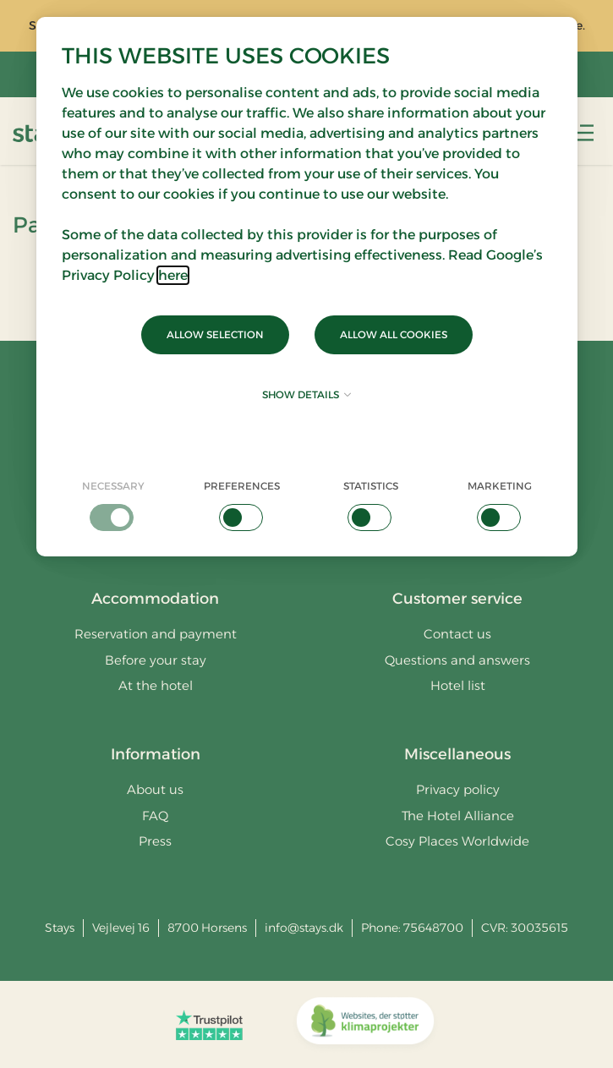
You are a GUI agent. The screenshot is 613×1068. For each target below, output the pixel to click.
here (173, 275)
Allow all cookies (393, 334)
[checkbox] (113, 505)
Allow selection (215, 334)
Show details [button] (306, 394)
